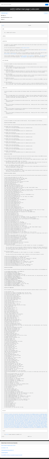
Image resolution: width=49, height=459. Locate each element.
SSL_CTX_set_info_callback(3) (23, 419)
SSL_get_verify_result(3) (39, 424)
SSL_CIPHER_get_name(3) (34, 414)
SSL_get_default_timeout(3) (20, 423)
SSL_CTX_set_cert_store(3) (28, 417)
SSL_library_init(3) (25, 47)
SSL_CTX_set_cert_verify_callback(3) (40, 417)
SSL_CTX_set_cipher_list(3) (9, 418)
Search (47, 4)
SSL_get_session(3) (30, 424)
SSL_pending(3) (30, 425)
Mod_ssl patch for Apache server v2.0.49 (8, 445)
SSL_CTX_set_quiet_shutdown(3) (22, 420)
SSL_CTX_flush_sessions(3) (37, 415)
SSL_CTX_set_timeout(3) (19, 421)
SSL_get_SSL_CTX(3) (36, 422)
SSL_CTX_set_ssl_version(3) (9, 421)
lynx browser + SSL (4, 447)
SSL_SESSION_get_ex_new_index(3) (29, 427)
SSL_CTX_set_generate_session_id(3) (10, 419)
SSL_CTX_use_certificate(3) (9, 422)
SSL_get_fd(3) (6, 424)
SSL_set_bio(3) (13, 53)
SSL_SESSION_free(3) (18, 427)
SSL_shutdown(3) (45, 426)
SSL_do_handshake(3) (28, 422)
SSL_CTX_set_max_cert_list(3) (35, 419)
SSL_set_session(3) (29, 426)
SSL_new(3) (25, 425)
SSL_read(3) (36, 425)
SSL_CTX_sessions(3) (18, 417)
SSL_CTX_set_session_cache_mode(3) (35, 420)
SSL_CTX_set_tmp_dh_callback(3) (42, 421)
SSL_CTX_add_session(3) (21, 415)
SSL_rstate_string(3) (42, 425)
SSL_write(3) (11, 427)
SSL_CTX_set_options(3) (12, 420)
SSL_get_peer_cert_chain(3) (15, 424)
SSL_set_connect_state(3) (15, 426)
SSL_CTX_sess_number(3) (38, 416)
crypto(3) (10, 414)
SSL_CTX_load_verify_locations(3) (21, 416)
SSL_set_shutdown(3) (37, 426)
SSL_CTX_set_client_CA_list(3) (20, 418)
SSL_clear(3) (21, 414)
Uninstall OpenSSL (4, 452)
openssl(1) (6, 414)
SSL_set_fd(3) (6, 53)
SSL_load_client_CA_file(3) (17, 425)
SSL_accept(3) (15, 414)
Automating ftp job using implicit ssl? (7, 450)
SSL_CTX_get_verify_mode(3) (9, 416)
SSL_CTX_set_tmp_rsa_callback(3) (30, 421)
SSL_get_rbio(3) (24, 424)
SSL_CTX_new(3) (43, 49)
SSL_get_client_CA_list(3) (9, 423)
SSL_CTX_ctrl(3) (29, 415)
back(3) (5, 420)
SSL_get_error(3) (28, 423)
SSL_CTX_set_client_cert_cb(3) (32, 418)
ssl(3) (3, 25)
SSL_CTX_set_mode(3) (44, 419)
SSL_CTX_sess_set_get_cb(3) (9, 417)
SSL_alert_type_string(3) (19, 422)
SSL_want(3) (6, 427)
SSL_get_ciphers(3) (44, 422)
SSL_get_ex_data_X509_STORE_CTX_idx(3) (39, 423)
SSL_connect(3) (27, 414)
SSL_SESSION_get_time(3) (39, 427)
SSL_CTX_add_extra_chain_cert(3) (10, 415)
